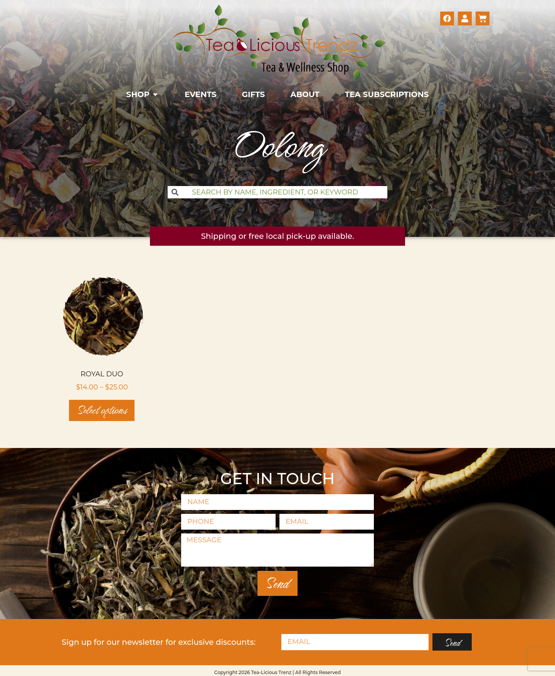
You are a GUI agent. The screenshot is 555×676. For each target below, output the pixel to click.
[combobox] (277, 192)
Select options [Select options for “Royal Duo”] (102, 410)
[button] (143, 94)
